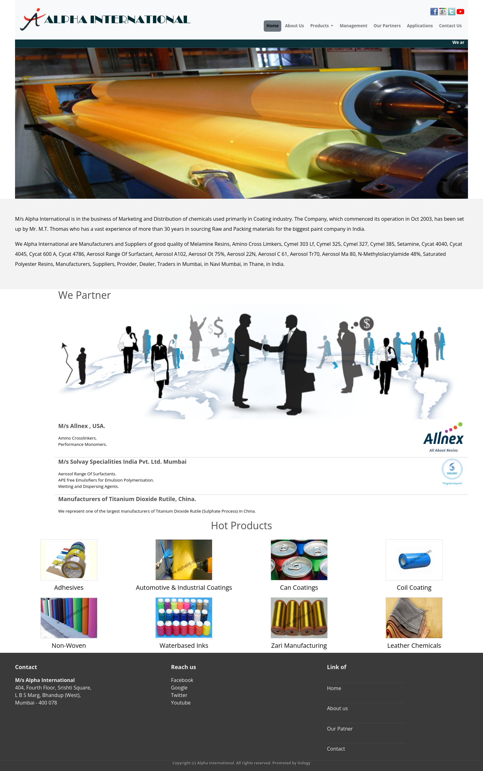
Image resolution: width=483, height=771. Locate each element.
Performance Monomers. (82, 444)
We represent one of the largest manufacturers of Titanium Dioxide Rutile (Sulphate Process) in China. (157, 511)
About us (337, 708)
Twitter (179, 695)
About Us (294, 26)
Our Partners (387, 26)
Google (179, 687)
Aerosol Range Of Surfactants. (87, 474)
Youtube (181, 702)
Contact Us (450, 26)
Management (353, 26)
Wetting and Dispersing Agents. (88, 486)
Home (272, 26)
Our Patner (340, 728)
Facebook (182, 680)
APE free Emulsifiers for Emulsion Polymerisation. (106, 480)
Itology (304, 763)
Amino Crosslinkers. (77, 438)
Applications (420, 26)
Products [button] (320, 26)
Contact (336, 748)
